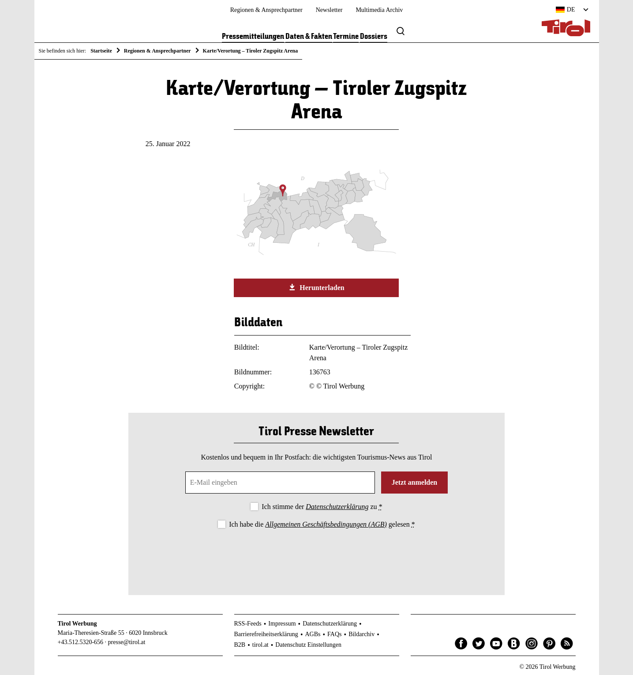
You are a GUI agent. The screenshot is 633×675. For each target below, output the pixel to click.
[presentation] (316, 554)
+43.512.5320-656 (81, 642)
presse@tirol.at (127, 642)
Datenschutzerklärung (337, 506)
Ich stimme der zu (322, 506)
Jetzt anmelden (415, 482)
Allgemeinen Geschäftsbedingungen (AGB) (325, 524)
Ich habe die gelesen (322, 524)
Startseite (101, 51)
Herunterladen (316, 287)
